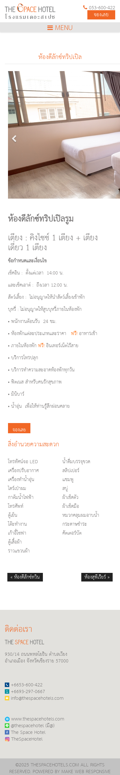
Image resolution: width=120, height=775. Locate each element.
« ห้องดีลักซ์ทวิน (25, 577)
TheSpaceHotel (24, 739)
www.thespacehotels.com (34, 719)
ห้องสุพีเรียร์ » (96, 577)
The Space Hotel (25, 732)
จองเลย (101, 14)
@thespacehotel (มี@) (29, 725)
